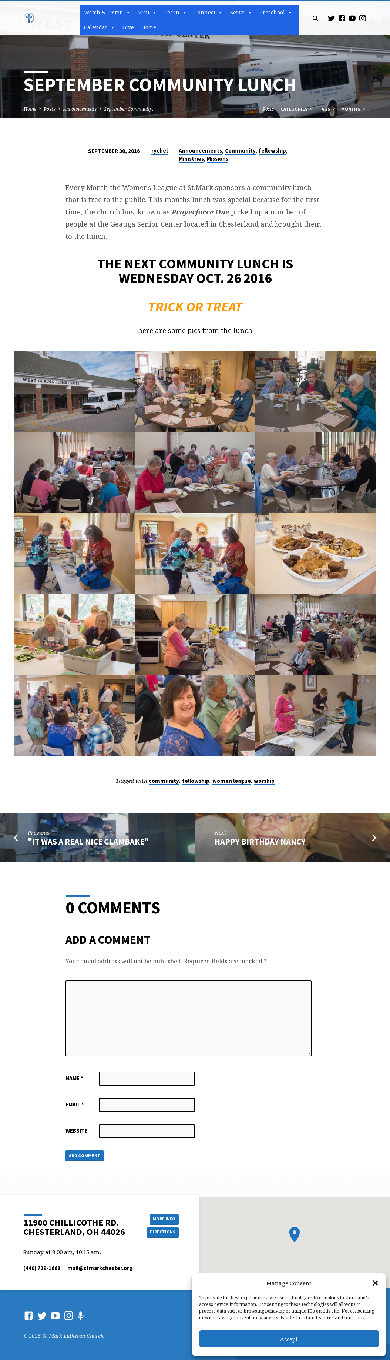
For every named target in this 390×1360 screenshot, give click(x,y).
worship (264, 780)
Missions (217, 158)
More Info (160, 1218)
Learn (175, 12)
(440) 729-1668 (41, 1268)
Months (353, 109)
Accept (289, 1339)
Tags (327, 109)
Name (74, 1078)
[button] (375, 1283)
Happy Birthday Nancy (260, 841)
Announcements (80, 109)
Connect (208, 12)
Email (74, 1104)
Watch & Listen (107, 12)
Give (128, 27)
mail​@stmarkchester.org (99, 1268)
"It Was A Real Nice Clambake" (88, 841)
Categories (297, 109)
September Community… (130, 109)
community (164, 780)
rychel (159, 150)
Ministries (191, 158)
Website (76, 1130)
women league (231, 780)
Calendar (99, 27)
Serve (241, 12)
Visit (147, 12)
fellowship (272, 150)
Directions (160, 1233)
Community (240, 150)
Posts (50, 109)
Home (148, 27)
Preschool (275, 12)
